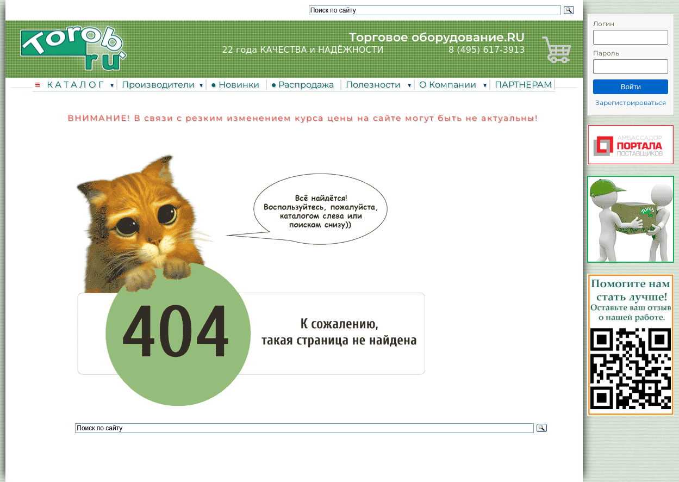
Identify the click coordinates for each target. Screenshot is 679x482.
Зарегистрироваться (630, 102)
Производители (158, 84)
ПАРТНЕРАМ (523, 84)
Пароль (606, 53)
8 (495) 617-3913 (486, 50)
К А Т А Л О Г (76, 84)
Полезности (374, 84)
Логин (603, 24)
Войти (631, 87)
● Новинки (237, 84)
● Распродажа (305, 84)
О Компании (448, 84)
